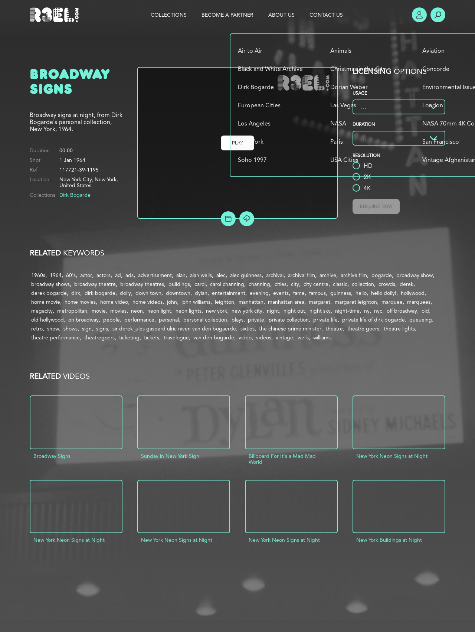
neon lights (189, 311)
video (245, 338)
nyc (378, 311)
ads (129, 275)
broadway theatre (95, 284)
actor (86, 275)
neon (137, 311)
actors (103, 275)
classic (340, 284)
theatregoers (99, 338)
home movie (45, 302)
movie (99, 311)
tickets (151, 338)
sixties (247, 329)
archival (275, 275)
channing (259, 284)
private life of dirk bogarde (373, 320)
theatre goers (363, 329)
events (281, 293)
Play (237, 143)
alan (181, 275)
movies (118, 311)
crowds (387, 284)
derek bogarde (49, 293)
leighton (224, 302)
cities (280, 284)
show (53, 329)
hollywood (413, 293)
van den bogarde (213, 338)
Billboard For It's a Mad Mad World (282, 459)
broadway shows (50, 284)
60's (71, 275)
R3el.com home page (56, 14)
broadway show (414, 275)
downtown (178, 293)
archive (328, 275)
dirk (75, 293)
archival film (301, 275)
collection (363, 284)
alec (221, 275)
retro (37, 329)
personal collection (205, 320)
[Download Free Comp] (246, 218)
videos (263, 338)
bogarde (381, 275)
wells (303, 338)
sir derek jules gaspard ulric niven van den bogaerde (174, 329)
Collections (169, 15)
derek (406, 284)
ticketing (129, 338)
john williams (195, 302)
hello (361, 293)
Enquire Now (376, 206)
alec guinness (246, 275)
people (111, 320)
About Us (281, 15)
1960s (38, 275)
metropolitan (72, 311)
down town (148, 293)
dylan (201, 293)
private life (325, 320)
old (425, 311)
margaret (319, 302)
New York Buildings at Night (389, 540)
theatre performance (55, 338)
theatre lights (399, 329)
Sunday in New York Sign (170, 456)
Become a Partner (227, 15)
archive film (354, 275)
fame (299, 293)
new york (216, 311)
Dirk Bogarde (75, 195)
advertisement (155, 275)
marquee (392, 302)
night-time (347, 311)
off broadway (402, 311)
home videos (147, 302)
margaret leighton (356, 302)
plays (237, 320)
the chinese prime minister (290, 329)
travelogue (176, 338)
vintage (284, 338)
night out (294, 311)
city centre (316, 284)
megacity (42, 311)
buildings (179, 284)
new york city (247, 311)
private (256, 320)
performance (139, 320)
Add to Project (228, 218)
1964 (56, 275)
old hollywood (47, 320)
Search (437, 14)
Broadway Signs (52, 456)
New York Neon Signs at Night (392, 456)
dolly (125, 293)
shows (70, 329)
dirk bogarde (100, 293)
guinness (340, 293)
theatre (334, 329)
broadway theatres (142, 284)
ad (118, 275)
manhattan (251, 302)
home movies (80, 302)
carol (200, 284)
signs (102, 329)
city (295, 284)
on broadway (83, 320)
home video (114, 302)
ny (367, 311)
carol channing (227, 284)
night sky (320, 311)
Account (419, 14)
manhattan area (286, 302)
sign (87, 329)
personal (169, 320)
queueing (420, 320)
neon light (159, 311)
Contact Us (326, 15)
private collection (289, 320)
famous (317, 293)
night (273, 311)
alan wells (201, 275)
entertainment (228, 293)
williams (322, 338)
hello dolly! (383, 293)
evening (259, 293)
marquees (418, 302)
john (172, 302)
